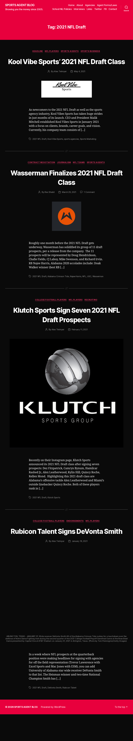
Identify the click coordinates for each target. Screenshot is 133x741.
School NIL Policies (72, 9)
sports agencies (72, 152)
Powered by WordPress (54, 733)
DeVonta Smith (55, 714)
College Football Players (50, 317)
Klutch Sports (54, 514)
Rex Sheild (49, 205)
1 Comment (89, 205)
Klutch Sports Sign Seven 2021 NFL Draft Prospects (66, 331)
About (80, 5)
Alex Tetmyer (60, 84)
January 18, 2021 (80, 568)
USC (90, 290)
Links (100, 9)
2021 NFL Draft (39, 152)
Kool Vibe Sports (56, 152)
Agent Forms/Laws (107, 5)
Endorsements (75, 538)
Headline (37, 55)
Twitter (108, 9)
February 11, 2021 (80, 346)
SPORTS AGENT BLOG (21, 6)
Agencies (90, 5)
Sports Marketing (89, 152)
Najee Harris (76, 290)
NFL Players (52, 55)
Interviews (89, 9)
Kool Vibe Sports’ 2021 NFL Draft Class (66, 69)
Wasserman (38, 293)
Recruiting (92, 317)
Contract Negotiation (40, 176)
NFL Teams (80, 176)
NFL (85, 290)
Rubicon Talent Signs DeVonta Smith (66, 553)
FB (115, 9)
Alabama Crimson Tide (59, 290)
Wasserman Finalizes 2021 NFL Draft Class (66, 190)
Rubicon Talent (70, 714)
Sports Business (91, 55)
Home (71, 5)
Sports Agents (70, 55)
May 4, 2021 (80, 84)
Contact (113, 12)
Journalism (64, 176)
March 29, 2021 (69, 205)
